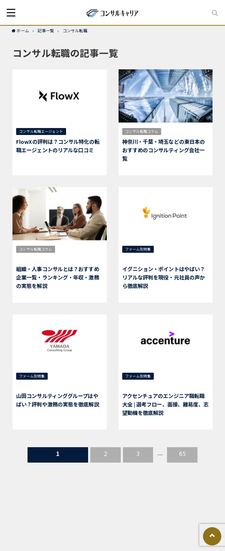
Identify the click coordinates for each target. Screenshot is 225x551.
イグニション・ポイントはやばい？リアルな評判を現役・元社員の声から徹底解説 (163, 277)
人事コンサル (30, 258)
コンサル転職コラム (141, 131)
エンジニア (166, 385)
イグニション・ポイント (145, 258)
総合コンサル (171, 249)
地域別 (172, 131)
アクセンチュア (138, 385)
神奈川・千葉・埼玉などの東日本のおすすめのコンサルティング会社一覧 (163, 150)
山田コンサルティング (37, 385)
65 (182, 453)
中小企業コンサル (68, 376)
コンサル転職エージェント (41, 131)
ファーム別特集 (138, 249)
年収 (65, 249)
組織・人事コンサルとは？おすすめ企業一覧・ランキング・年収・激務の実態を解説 (57, 277)
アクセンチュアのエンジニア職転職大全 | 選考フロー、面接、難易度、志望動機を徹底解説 (165, 404)
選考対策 (167, 376)
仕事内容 (82, 249)
